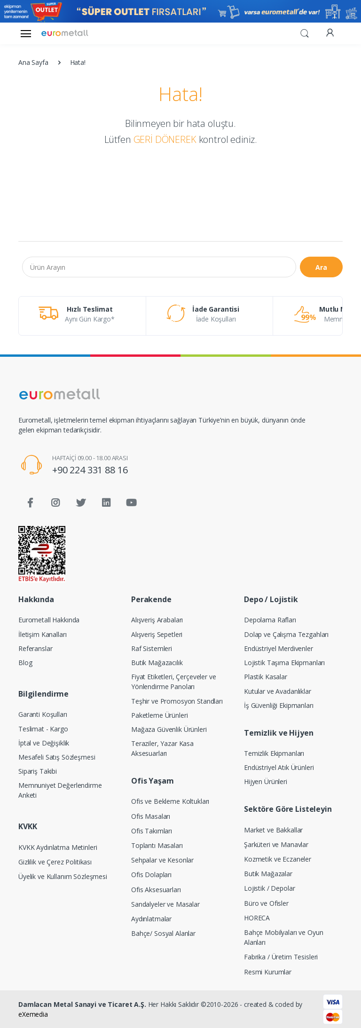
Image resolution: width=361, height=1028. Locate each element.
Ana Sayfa (33, 62)
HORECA (257, 917)
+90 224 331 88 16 (90, 469)
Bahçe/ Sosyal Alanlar (163, 933)
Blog (25, 662)
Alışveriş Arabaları (157, 619)
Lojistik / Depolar (269, 888)
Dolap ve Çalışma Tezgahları (286, 634)
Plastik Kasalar (265, 676)
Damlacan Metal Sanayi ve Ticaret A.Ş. (82, 1004)
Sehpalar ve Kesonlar (162, 859)
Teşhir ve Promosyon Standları (177, 701)
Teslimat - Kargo (43, 728)
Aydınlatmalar (151, 918)
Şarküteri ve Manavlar (276, 844)
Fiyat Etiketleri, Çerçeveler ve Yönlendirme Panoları (173, 681)
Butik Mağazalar (268, 873)
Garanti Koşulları (42, 714)
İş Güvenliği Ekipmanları (279, 705)
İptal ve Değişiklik (43, 742)
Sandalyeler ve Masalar (165, 904)
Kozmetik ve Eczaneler (277, 859)
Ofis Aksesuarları (156, 889)
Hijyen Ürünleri (265, 781)
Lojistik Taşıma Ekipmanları (284, 662)
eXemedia (33, 1014)
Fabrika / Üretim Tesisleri (281, 956)
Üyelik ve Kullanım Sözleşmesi (62, 876)
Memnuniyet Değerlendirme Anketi (60, 790)
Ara (321, 267)
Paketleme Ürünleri (159, 715)
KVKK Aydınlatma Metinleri (57, 847)
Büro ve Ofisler (266, 903)
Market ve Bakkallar (273, 829)
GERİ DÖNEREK (164, 139)
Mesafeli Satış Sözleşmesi (56, 757)
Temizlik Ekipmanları (274, 753)
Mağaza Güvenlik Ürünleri (169, 729)
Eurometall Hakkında (48, 619)
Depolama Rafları (270, 619)
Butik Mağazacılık (157, 662)
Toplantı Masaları (157, 845)
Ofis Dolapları (151, 874)
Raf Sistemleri (151, 648)
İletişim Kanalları (42, 634)
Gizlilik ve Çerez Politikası (55, 861)
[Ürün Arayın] (159, 267)
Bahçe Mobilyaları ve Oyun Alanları (283, 937)
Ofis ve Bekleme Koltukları (170, 801)
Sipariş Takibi (37, 771)
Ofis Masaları (150, 816)
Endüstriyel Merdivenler (278, 648)
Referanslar (35, 648)
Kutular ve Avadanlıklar (277, 691)
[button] (304, 32)
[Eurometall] (65, 33)
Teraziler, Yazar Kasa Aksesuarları (162, 748)
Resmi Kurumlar (267, 971)
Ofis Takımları (151, 830)
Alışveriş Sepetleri (156, 634)
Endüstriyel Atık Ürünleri (279, 767)
